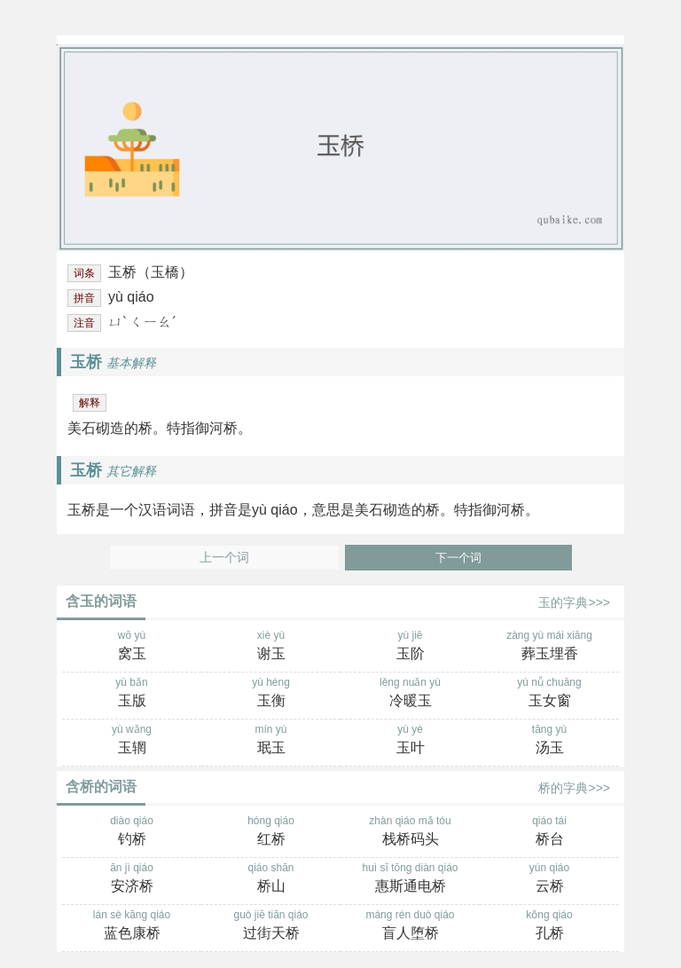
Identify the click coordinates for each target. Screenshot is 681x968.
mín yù (270, 741)
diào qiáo (131, 832)
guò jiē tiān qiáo (270, 926)
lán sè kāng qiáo (131, 926)
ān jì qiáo (131, 879)
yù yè (410, 741)
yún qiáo (549, 879)
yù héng (270, 694)
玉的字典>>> (574, 602)
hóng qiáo (270, 832)
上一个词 (224, 557)
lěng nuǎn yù (410, 694)
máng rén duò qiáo (410, 926)
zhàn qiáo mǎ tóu (410, 832)
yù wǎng (131, 741)
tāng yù (549, 741)
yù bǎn (131, 694)
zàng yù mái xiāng (549, 647)
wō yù (131, 647)
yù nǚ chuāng (549, 694)
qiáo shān (270, 879)
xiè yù (270, 647)
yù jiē (410, 647)
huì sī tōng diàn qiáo (410, 879)
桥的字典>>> (574, 788)
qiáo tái (549, 832)
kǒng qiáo (549, 926)
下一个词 (458, 557)
